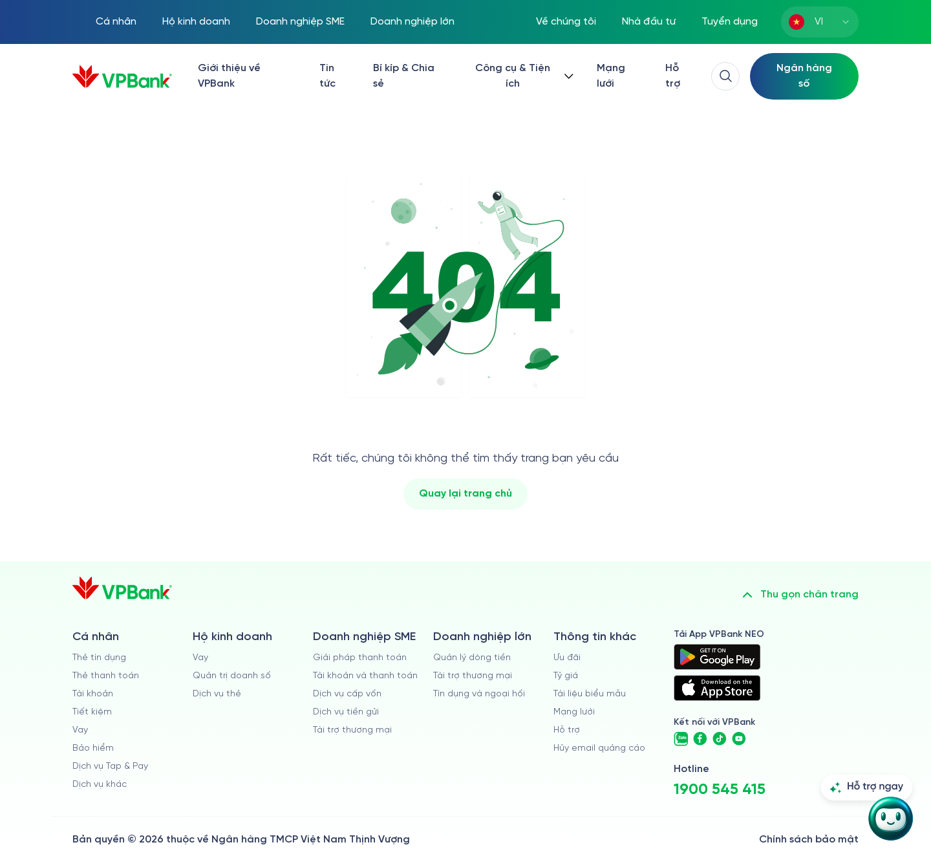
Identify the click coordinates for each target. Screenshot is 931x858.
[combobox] (820, 22)
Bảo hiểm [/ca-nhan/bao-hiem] (93, 748)
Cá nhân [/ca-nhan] (116, 21)
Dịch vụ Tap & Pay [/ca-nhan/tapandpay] (110, 766)
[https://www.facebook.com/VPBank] (700, 739)
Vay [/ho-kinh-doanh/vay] (200, 658)
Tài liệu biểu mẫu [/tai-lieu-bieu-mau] (589, 694)
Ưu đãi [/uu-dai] (567, 658)
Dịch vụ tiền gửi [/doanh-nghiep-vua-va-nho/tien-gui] (346, 712)
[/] (122, 76)
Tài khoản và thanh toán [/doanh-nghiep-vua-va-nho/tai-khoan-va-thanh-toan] (365, 676)
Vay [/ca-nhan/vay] (80, 730)
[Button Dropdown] (521, 76)
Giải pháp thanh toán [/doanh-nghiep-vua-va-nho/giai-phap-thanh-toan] (360, 658)
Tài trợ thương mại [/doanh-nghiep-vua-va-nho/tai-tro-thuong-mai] (352, 730)
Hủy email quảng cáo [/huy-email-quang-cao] (599, 748)
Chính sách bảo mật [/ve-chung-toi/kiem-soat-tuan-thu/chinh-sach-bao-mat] (809, 839)
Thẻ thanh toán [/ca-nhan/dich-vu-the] (105, 676)
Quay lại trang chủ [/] (465, 493)
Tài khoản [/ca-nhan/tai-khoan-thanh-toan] (92, 694)
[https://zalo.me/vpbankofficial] (681, 739)
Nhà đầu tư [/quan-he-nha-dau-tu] (649, 21)
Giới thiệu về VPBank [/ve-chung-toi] (229, 76)
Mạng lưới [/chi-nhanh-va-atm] (611, 76)
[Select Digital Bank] (804, 76)
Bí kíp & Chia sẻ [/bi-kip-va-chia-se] (403, 76)
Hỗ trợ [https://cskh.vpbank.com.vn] (566, 730)
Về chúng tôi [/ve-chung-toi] (566, 21)
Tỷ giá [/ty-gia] (565, 676)
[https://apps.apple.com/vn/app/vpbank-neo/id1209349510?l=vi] (717, 688)
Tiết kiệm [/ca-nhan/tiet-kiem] (92, 712)
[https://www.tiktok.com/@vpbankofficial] (719, 739)
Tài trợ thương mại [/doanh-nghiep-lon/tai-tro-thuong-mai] (472, 676)
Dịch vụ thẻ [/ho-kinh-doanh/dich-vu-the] (217, 694)
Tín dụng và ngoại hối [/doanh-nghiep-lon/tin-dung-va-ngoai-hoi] (479, 694)
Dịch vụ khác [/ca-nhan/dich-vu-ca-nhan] (99, 784)
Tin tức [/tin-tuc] (327, 76)
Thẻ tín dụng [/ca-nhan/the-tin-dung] (99, 658)
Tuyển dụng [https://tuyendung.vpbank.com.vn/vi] (729, 21)
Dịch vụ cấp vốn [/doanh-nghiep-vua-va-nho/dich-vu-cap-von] (347, 694)
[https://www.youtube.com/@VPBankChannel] (739, 739)
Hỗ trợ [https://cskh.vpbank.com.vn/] (672, 76)
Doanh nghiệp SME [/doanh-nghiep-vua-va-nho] (300, 21)
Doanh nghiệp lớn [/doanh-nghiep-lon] (412, 21)
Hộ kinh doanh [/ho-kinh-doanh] (196, 21)
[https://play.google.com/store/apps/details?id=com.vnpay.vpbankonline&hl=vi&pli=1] (717, 657)
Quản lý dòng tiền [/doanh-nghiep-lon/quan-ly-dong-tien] (472, 658)
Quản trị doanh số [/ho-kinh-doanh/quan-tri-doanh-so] (232, 676)
